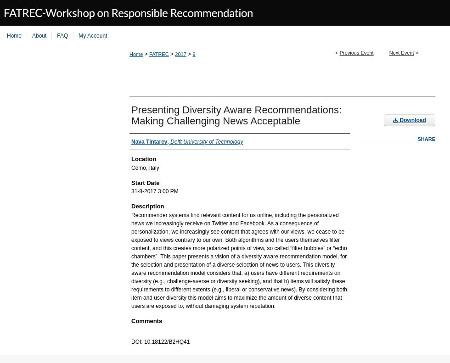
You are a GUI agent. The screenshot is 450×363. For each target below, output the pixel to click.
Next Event (401, 53)
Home (136, 54)
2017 (180, 54)
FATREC (159, 54)
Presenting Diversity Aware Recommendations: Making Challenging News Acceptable (236, 115)
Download (409, 120)
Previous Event (357, 53)
